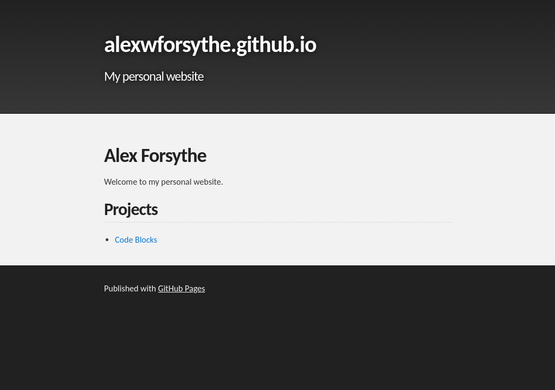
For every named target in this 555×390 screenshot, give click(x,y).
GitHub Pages (181, 288)
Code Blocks (136, 240)
